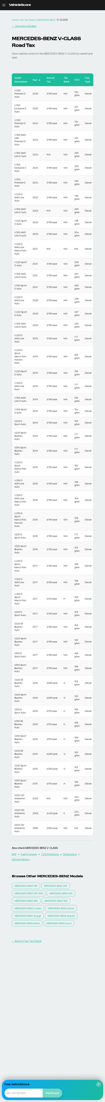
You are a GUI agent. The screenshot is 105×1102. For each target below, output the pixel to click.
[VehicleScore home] (20, 5)
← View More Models (24, 26)
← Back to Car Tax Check (27, 941)
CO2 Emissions (50, 854)
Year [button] (37, 79)
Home (15, 19)
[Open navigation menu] (4, 5)
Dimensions (70, 854)
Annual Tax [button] (52, 79)
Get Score (52, 1093)
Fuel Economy (29, 854)
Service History (21, 859)
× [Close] (99, 1084)
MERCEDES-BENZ (46, 19)
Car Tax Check (27, 19)
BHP (14, 854)
